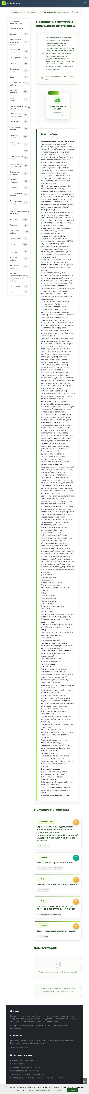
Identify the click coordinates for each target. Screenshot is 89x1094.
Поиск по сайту (17, 1073)
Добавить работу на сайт (21, 1070)
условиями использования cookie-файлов (45, 1090)
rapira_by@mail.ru (21, 1057)
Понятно (72, 1090)
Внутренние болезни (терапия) (60, 12)
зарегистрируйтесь (63, 1000)
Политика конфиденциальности (25, 1077)
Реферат (37, 12)
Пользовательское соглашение (24, 1080)
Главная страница (20, 12)
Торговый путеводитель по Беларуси (27, 1084)
